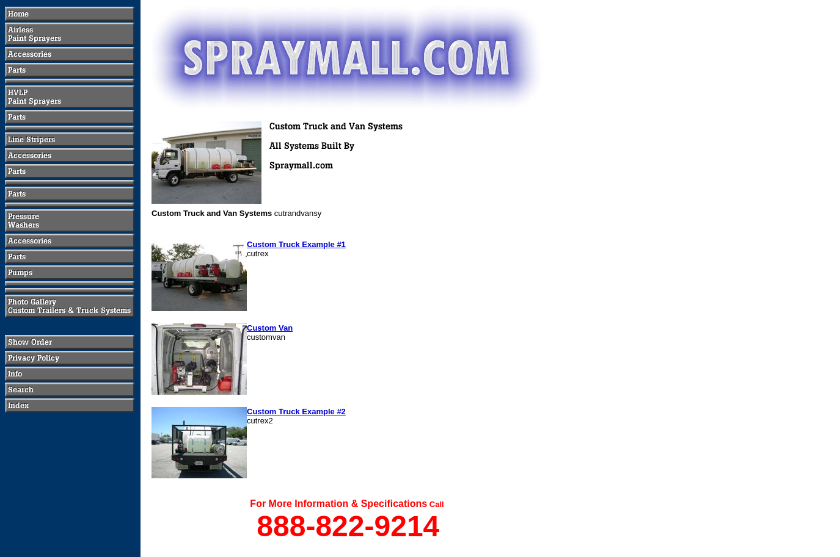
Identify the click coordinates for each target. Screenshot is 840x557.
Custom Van (270, 327)
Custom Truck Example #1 (296, 244)
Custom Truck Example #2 (296, 411)
